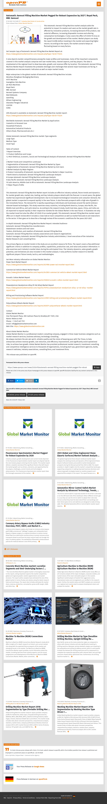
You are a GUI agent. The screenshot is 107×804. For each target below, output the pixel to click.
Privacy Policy (17, 798)
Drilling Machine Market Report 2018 (17, 703)
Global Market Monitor (25, 23)
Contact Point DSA (41, 798)
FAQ (5, 798)
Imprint (9, 798)
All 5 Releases (11, 549)
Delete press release (16, 395)
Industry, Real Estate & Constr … (75, 631)
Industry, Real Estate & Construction (33, 21)
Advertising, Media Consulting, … (23, 448)
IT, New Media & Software (72, 561)
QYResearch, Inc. (11, 563)
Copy (96, 367)
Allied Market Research (64, 633)
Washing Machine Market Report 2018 (69, 703)
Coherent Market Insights (14, 633)
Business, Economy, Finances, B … (24, 631)
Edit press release (36, 395)
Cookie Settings (67, 798)
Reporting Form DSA (54, 798)
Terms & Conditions (29, 798)
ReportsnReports (62, 563)
